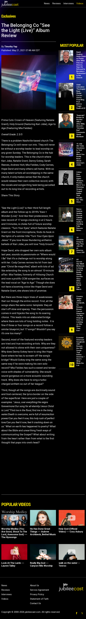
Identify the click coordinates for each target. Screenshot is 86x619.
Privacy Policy (37, 594)
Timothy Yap (10, 46)
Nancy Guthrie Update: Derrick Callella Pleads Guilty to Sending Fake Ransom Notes (79, 219)
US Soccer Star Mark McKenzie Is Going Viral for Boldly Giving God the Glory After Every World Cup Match (80, 274)
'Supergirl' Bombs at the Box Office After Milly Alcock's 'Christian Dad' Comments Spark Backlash (80, 126)
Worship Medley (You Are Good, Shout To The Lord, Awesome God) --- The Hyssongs (14, 533)
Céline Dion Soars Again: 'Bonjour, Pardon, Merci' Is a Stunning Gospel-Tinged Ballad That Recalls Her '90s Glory (80, 187)
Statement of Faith (39, 599)
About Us (34, 585)
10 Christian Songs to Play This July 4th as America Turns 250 (80, 245)
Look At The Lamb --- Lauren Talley (12, 564)
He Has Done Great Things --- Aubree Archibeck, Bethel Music (43, 531)
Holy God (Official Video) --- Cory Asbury (71, 530)
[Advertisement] (72, 32)
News (47, 3)
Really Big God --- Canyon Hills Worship (41, 564)
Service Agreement (39, 590)
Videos (79, 3)
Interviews (68, 3)
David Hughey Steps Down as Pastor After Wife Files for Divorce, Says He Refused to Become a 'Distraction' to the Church (81, 65)
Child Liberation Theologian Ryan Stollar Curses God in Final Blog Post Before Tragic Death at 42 (80, 96)
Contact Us (35, 603)
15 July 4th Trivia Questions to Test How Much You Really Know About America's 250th (80, 154)
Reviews (56, 3)
